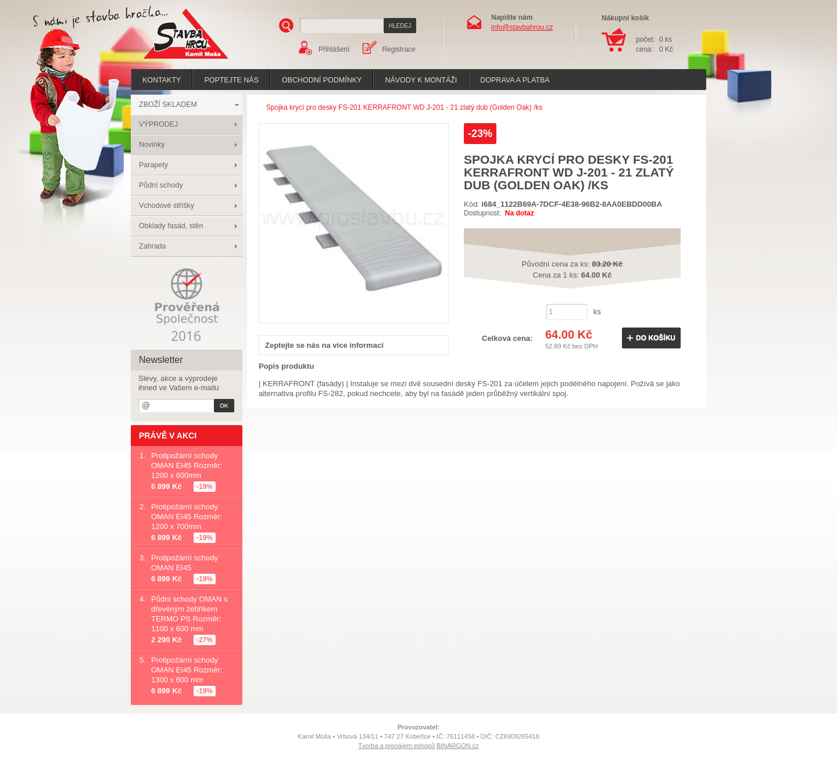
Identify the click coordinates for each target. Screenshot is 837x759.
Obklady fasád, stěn (171, 226)
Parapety (153, 165)
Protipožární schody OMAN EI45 (184, 562)
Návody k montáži (421, 80)
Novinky (151, 145)
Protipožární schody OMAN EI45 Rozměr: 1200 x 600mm (186, 465)
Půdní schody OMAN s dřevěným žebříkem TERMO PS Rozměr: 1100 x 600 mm (189, 614)
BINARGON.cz (458, 745)
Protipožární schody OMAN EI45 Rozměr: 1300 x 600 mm (186, 670)
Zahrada (152, 246)
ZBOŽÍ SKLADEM (168, 104)
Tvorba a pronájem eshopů (396, 745)
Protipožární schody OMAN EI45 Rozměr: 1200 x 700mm (186, 516)
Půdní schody (161, 185)
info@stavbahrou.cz (522, 27)
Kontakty (161, 80)
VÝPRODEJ (158, 124)
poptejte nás (231, 80)
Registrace (398, 49)
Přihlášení (334, 49)
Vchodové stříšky (166, 206)
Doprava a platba (514, 80)
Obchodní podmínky (322, 80)
